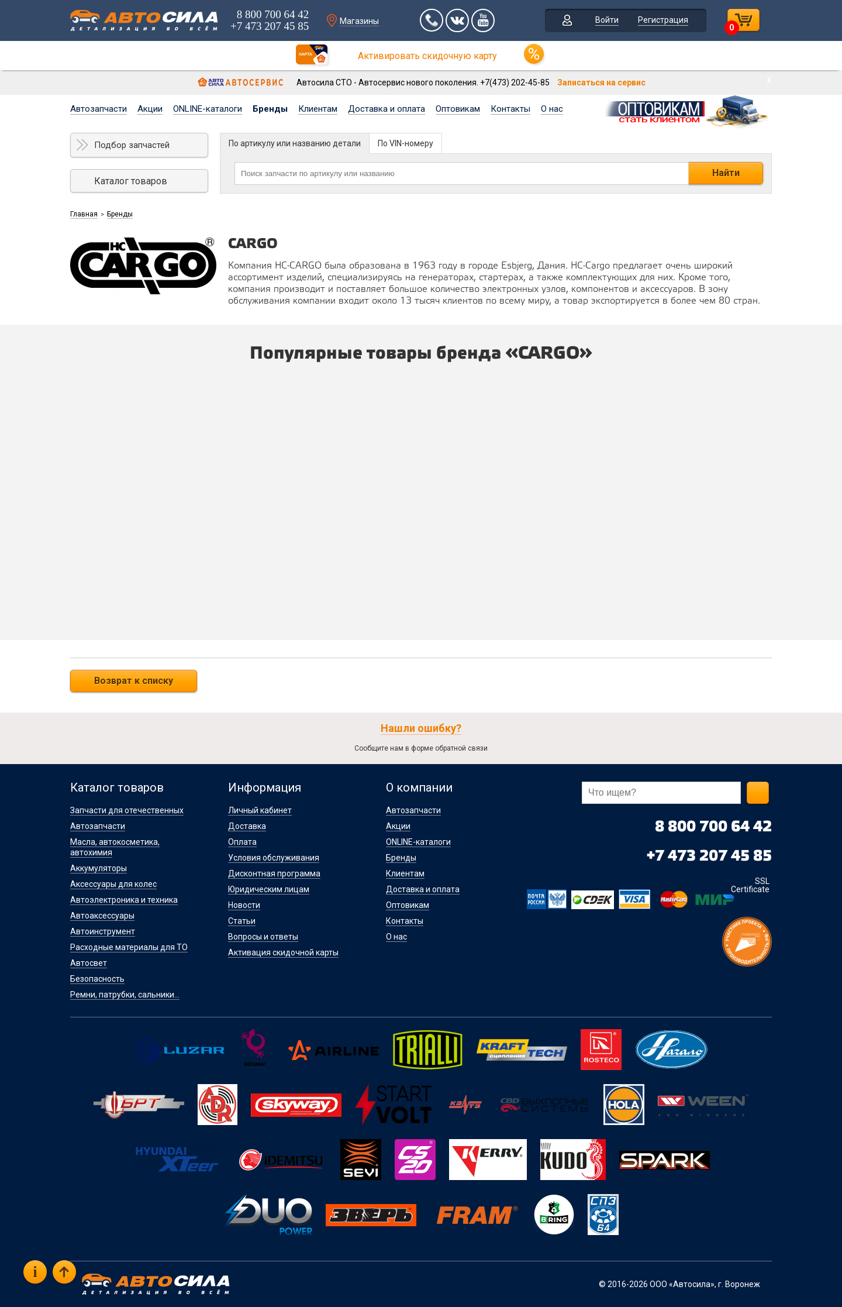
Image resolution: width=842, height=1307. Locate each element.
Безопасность (97, 978)
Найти (726, 172)
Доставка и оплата (386, 109)
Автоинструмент (102, 931)
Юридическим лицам (268, 889)
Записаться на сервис (601, 82)
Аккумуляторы (98, 868)
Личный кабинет (260, 810)
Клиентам (317, 109)
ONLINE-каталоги (207, 109)
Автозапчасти (98, 109)
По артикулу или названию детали (295, 143)
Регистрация (663, 20)
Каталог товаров (130, 181)
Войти (607, 20)
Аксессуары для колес (113, 884)
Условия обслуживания (273, 857)
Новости (244, 905)
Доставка (247, 826)
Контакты (510, 109)
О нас (552, 109)
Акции (150, 109)
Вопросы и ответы (263, 936)
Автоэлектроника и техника (124, 899)
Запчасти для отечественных (127, 810)
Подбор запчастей (132, 145)
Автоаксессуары (102, 915)
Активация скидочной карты (283, 952)
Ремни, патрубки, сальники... (125, 994)
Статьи (242, 921)
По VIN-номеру (405, 143)
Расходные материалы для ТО (129, 947)
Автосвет (88, 963)
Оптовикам (458, 109)
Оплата (242, 842)
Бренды (270, 109)
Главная (84, 214)
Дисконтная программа (274, 873)
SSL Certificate (750, 885)
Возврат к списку (133, 680)
